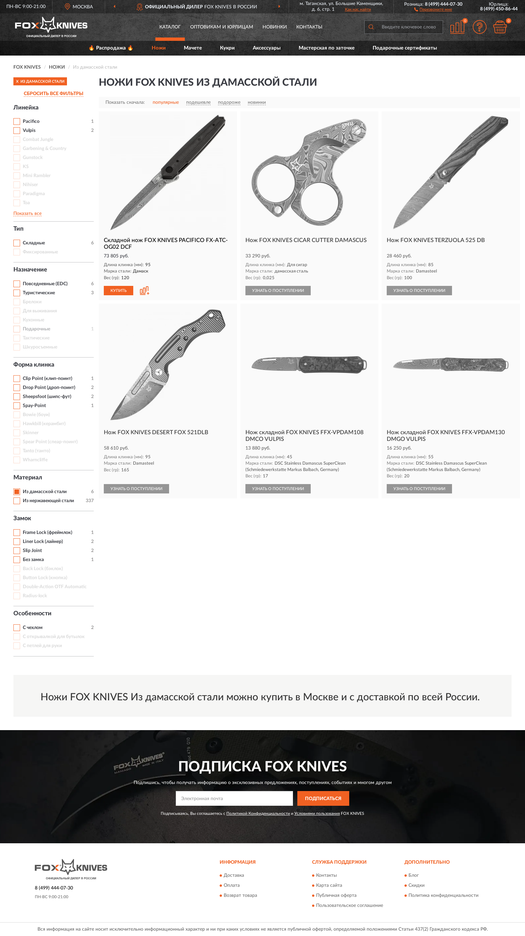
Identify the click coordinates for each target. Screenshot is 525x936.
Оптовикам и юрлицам (221, 27)
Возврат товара (240, 895)
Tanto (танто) (36, 451)
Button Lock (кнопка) (45, 577)
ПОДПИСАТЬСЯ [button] (323, 798)
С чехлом (33, 627)
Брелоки (32, 302)
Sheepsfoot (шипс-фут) (47, 396)
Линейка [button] (26, 108)
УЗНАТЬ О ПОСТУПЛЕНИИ (278, 291)
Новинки (274, 27)
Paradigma (34, 193)
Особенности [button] (32, 614)
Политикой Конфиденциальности (258, 813)
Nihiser (30, 184)
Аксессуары (267, 48)
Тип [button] (18, 229)
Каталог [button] (170, 27)
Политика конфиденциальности (443, 895)
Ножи (159, 48)
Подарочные (36, 329)
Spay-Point (34, 405)
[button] (433, 9)
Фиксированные (40, 252)
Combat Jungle (38, 139)
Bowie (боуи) (36, 414)
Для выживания (40, 311)
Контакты (309, 27)
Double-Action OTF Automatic (55, 586)
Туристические (39, 293)
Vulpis (29, 130)
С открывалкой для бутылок (54, 636)
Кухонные (33, 320)
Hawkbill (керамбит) (44, 423)
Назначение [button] (30, 270)
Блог (413, 875)
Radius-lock (35, 596)
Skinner (31, 433)
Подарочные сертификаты (405, 48)
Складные (34, 243)
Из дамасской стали (45, 491)
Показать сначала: (125, 102)
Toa (26, 203)
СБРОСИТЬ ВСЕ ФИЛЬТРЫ (53, 93)
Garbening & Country (44, 148)
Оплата (232, 885)
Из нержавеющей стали (48, 500)
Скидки (416, 885)
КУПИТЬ (118, 291)
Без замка (33, 559)
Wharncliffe (35, 460)
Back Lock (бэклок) (43, 568)
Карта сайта (329, 885)
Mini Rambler (37, 175)
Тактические (36, 338)
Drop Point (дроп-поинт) (49, 387)
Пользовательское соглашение (349, 905)
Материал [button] (27, 478)
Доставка (234, 875)
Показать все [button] (27, 213)
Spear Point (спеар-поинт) (50, 442)
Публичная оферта (336, 895)
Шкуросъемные (40, 347)
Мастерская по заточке (327, 48)
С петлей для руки (42, 645)
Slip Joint (32, 550)
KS (26, 166)
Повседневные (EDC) (45, 284)
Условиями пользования (317, 813)
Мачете (193, 48)
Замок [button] (22, 519)
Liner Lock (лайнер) (43, 541)
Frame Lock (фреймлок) (47, 532)
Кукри (227, 48)
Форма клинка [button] (33, 365)
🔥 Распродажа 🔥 (111, 48)
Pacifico (31, 121)
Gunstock (33, 157)
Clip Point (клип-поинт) (47, 378)
